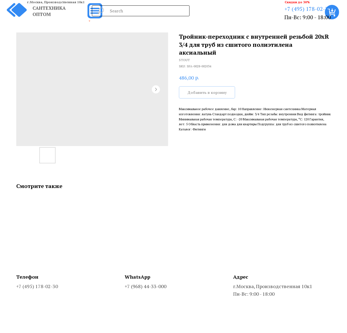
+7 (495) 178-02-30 (307, 8)
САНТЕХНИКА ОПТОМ (49, 11)
